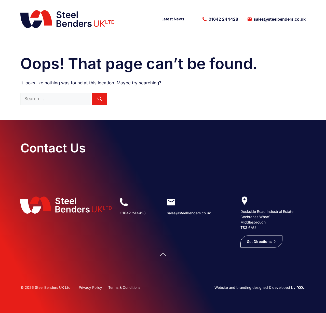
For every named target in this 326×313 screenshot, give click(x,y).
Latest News (172, 19)
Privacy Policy (90, 287)
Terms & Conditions (124, 287)
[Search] (99, 99)
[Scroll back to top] (163, 254)
